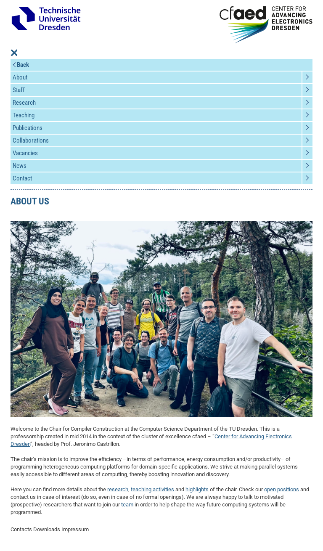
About (20, 77)
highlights (197, 489)
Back (23, 65)
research (117, 489)
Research (24, 102)
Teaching (23, 115)
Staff (19, 90)
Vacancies (25, 153)
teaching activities (152, 489)
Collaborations (31, 140)
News (19, 166)
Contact (22, 178)
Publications (27, 128)
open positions (281, 489)
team (127, 504)
